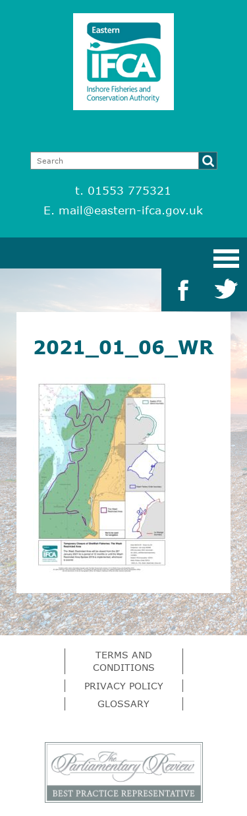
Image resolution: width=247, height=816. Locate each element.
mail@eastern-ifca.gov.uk (131, 210)
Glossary (123, 703)
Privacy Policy (123, 685)
